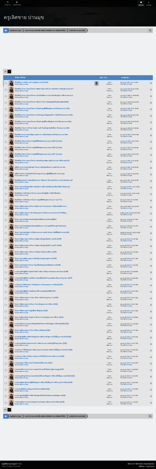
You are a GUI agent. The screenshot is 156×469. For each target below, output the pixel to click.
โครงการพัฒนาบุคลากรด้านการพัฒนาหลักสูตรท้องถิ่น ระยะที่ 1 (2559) (38, 245)
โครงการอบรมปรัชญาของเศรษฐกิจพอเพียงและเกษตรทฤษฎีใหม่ (35, 219)
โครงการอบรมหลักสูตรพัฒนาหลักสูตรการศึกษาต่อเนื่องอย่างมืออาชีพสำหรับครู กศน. (42, 186)
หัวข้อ (17, 77)
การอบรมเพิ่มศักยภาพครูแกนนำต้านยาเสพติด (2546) (32, 389)
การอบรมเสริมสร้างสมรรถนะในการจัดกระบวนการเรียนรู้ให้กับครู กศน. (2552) (41, 343)
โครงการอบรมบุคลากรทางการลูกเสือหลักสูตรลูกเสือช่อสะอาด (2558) (37, 265)
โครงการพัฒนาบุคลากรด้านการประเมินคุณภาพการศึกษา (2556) (36, 304)
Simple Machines (148, 463)
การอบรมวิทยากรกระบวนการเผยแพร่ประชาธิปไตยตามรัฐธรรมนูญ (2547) (39, 369)
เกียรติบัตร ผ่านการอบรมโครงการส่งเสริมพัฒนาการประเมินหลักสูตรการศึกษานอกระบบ (44, 95)
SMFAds (141, 466)
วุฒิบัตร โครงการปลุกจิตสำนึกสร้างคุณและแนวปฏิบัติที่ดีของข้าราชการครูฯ (40, 173)
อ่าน (105, 77)
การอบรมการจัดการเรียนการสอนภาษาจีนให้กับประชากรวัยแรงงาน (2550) (39, 356)
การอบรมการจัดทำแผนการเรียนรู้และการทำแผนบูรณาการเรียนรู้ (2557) (39, 284)
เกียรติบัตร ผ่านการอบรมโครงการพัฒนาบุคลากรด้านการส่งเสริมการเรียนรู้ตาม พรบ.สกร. (44, 88)
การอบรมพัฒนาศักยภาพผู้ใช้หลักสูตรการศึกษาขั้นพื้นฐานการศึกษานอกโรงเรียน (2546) (43, 382)
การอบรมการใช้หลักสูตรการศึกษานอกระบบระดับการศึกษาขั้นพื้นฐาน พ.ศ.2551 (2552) (43, 349)
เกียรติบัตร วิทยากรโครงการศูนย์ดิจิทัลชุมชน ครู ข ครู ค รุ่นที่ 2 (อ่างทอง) (38, 147)
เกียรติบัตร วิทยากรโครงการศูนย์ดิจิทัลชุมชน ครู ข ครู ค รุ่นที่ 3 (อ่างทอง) (38, 141)
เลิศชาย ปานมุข (23, 84)
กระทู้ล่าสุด (125, 77)
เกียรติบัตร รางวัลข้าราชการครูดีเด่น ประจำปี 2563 (31, 82)
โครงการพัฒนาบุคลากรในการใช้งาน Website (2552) (32, 330)
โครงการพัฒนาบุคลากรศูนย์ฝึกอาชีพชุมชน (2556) (31, 310)
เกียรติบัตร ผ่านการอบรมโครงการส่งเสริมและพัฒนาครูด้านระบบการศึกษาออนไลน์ (42, 160)
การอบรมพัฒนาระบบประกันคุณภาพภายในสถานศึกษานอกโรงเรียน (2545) (39, 401)
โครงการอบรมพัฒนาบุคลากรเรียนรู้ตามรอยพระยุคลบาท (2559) (36, 258)
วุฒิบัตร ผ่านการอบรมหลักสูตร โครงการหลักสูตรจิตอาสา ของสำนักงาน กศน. (40, 167)
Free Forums (150, 466)
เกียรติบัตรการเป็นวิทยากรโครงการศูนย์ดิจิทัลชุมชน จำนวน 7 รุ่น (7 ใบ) (38, 199)
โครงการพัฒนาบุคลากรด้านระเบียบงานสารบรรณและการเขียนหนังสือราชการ (41, 206)
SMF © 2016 (139, 463)
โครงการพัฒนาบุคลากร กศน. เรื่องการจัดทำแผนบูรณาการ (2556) (36, 297)
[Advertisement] (76, 50)
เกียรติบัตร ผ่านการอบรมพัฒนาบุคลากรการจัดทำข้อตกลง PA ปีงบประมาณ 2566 (41, 134)
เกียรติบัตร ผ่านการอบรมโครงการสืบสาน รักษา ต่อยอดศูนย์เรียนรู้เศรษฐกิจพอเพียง (42, 101)
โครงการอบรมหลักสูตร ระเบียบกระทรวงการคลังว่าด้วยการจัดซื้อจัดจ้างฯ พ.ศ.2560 (42, 232)
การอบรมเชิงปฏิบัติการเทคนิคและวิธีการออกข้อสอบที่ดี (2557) (35, 291)
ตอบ (101, 77)
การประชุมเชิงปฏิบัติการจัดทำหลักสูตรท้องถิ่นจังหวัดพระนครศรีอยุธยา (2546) (40, 395)
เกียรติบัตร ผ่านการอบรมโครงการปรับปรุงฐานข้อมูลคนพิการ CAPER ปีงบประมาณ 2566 (44, 114)
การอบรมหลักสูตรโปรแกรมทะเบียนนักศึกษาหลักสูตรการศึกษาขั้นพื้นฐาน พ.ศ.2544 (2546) (45, 375)
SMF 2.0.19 (131, 463)
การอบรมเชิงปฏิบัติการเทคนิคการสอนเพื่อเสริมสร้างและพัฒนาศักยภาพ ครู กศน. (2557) (43, 278)
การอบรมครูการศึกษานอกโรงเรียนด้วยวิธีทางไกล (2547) (33, 362)
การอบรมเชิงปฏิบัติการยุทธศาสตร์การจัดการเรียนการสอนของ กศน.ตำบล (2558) (41, 271)
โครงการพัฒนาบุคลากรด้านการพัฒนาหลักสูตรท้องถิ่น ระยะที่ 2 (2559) (38, 238)
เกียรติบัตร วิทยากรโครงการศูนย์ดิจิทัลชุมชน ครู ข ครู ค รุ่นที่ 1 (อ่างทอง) (38, 154)
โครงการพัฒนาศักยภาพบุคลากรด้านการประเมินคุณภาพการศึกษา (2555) (39, 317)
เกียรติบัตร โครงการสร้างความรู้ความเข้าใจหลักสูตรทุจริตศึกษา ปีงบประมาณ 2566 (42, 128)
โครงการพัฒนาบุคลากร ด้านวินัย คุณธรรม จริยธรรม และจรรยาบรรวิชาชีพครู (40, 212)
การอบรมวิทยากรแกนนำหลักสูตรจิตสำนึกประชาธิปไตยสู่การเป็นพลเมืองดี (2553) (42, 323)
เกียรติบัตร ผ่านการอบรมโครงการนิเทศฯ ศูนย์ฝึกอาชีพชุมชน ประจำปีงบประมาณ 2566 (43, 121)
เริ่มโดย (22, 77)
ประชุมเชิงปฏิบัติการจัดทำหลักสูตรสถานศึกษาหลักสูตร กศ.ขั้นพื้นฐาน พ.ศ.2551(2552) (43, 336)
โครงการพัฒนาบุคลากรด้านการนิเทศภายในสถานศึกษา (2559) (36, 251)
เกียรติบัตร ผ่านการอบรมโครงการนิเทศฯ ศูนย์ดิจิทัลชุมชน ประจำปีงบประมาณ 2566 (42, 108)
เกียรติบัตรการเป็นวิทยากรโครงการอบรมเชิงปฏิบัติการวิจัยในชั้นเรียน (37, 193)
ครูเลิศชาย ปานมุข (9, 463)
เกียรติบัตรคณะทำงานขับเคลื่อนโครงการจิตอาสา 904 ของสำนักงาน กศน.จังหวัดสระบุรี (43, 180)
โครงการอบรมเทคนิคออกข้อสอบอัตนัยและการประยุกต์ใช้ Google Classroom (40, 225)
